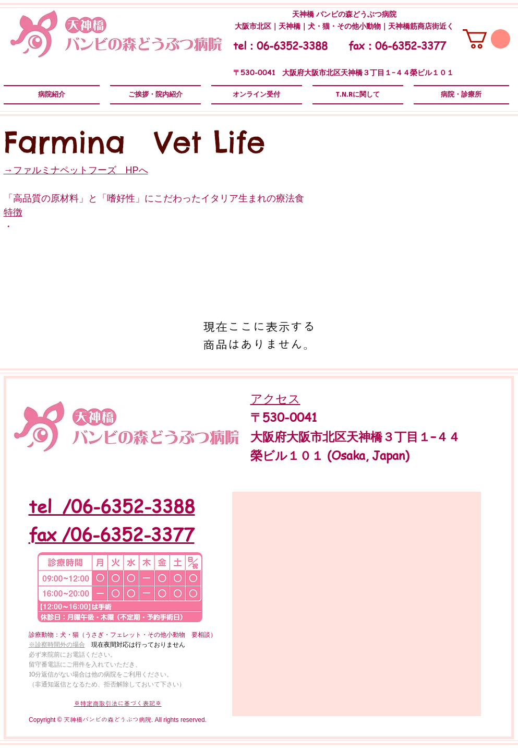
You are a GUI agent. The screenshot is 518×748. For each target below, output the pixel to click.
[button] (486, 39)
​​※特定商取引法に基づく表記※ (118, 703)
